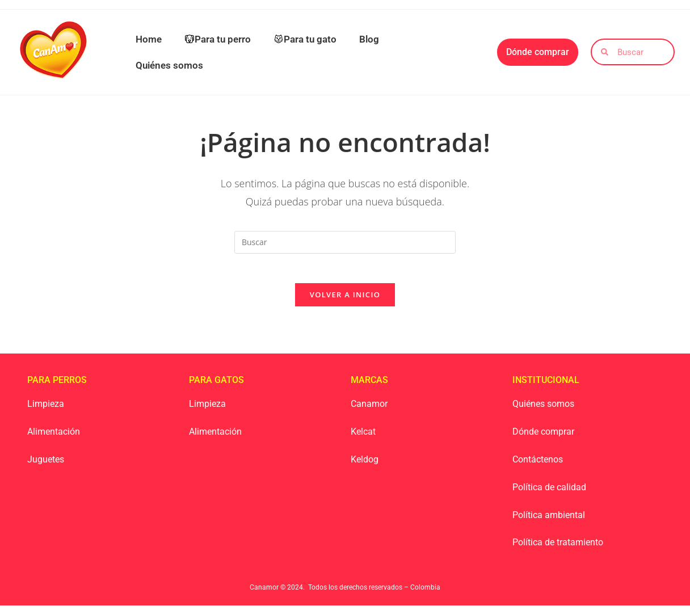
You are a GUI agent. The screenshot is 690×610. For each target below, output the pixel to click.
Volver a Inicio (345, 300)
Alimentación (53, 436)
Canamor (369, 408)
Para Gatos (216, 385)
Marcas (369, 385)
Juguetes (45, 463)
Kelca (362, 436)
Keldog (364, 463)
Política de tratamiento (557, 547)
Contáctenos (537, 463)
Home (149, 39)
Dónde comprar (543, 436)
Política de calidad (549, 491)
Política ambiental (548, 519)
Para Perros (57, 385)
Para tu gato (305, 39)
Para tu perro (217, 39)
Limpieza (45, 408)
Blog (369, 39)
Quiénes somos (169, 65)
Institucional (545, 385)
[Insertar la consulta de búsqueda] (345, 242)
